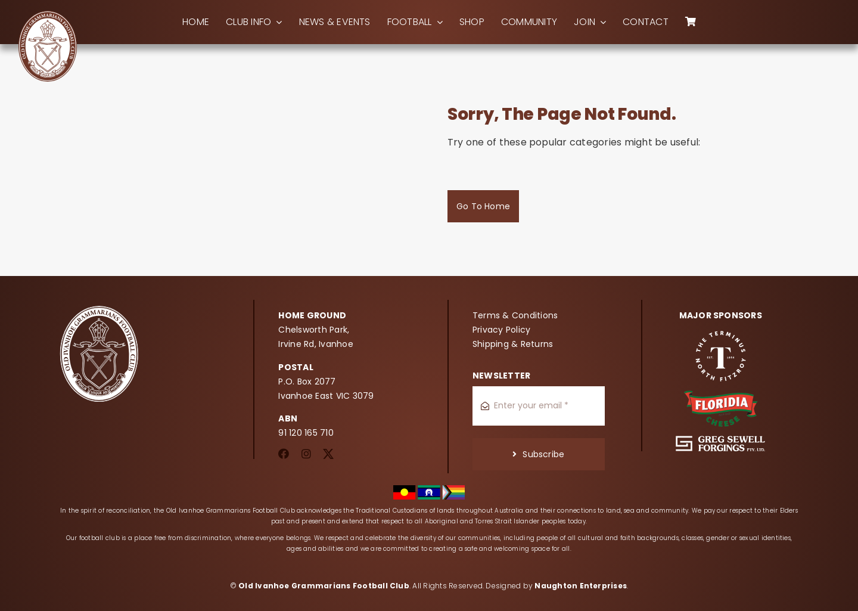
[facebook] (283, 453)
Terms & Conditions (515, 315)
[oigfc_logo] (47, 14)
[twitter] (328, 453)
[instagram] (306, 453)
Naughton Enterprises (580, 586)
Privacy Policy (501, 330)
